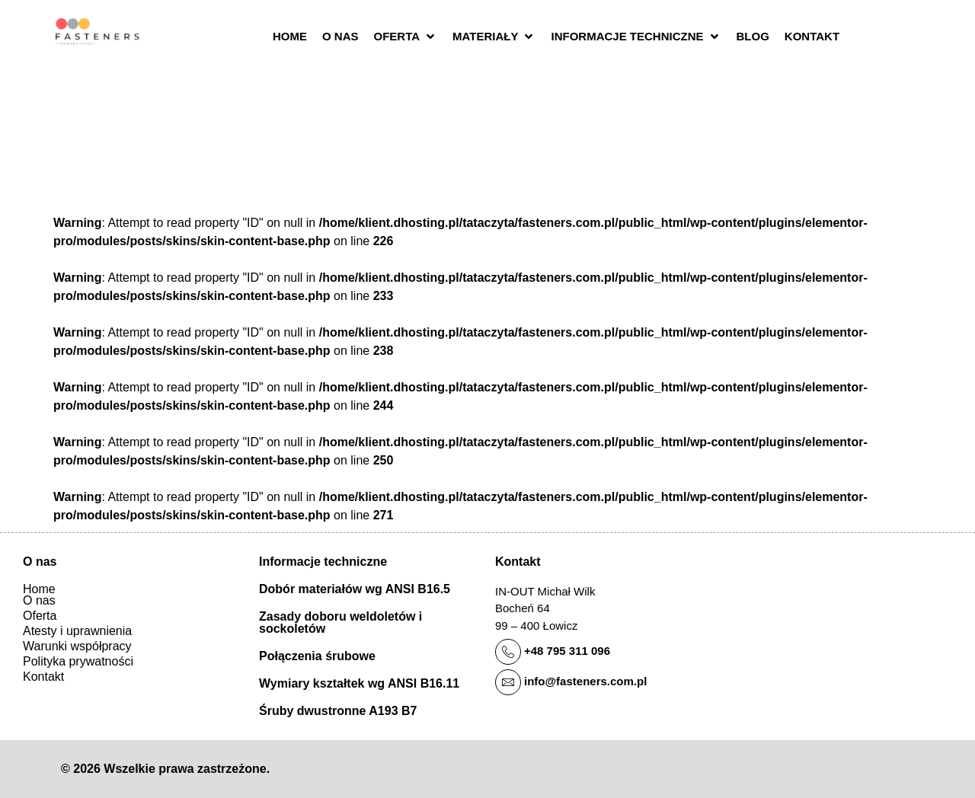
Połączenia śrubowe (317, 656)
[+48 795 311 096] (508, 652)
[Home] (290, 37)
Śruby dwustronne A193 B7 (338, 710)
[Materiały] (494, 37)
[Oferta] (406, 37)
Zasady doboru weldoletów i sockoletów (340, 622)
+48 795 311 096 (567, 650)
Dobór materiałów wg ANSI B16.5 (354, 589)
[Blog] (753, 37)
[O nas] (340, 37)
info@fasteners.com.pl (585, 681)
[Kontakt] (812, 37)
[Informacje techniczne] (635, 37)
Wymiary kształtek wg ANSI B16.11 (359, 683)
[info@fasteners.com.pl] (508, 682)
